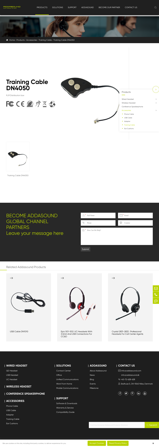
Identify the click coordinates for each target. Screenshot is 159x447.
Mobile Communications (67, 388)
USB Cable (128, 118)
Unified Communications (67, 379)
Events (93, 384)
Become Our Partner (109, 7)
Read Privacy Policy (118, 443)
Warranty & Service (65, 408)
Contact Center (63, 371)
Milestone (94, 388)
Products (42, 7)
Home (12, 40)
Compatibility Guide (65, 412)
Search (152, 425)
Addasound (87, 7)
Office (59, 375)
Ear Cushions (129, 128)
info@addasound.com (129, 371)
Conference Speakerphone (132, 107)
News (92, 375)
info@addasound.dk (128, 375)
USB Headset (12, 375)
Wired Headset (128, 99)
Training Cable (45, 40)
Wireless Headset (129, 103)
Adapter (127, 121)
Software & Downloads (66, 403)
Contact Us (131, 7)
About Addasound (98, 371)
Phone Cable (129, 114)
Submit (85, 249)
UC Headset (11, 379)
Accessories (31, 40)
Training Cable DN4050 (64, 40)
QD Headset (12, 371)
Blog (92, 379)
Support (72, 7)
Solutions (57, 7)
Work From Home (64, 384)
